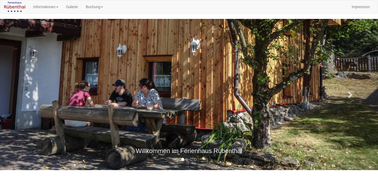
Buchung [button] (94, 7)
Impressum (361, 7)
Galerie (72, 7)
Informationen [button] (45, 7)
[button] (28, 94)
